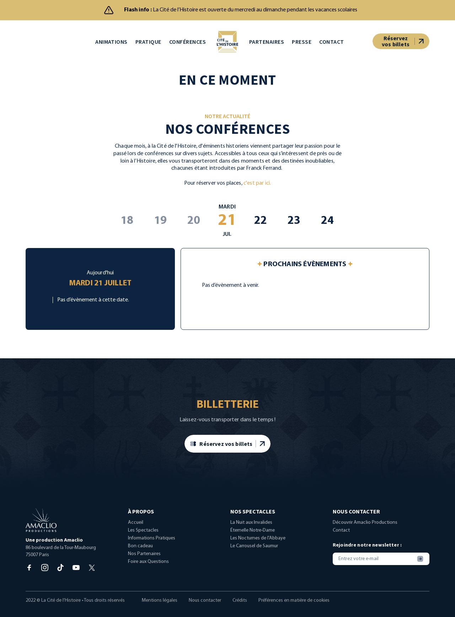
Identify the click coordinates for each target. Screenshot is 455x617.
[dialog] (441, 603)
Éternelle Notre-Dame (252, 534)
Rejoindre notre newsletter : (367, 549)
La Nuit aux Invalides (251, 526)
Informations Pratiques (151, 542)
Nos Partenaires (144, 558)
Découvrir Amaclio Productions (365, 526)
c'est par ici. (257, 187)
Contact (341, 534)
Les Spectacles (143, 534)
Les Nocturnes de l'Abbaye (257, 542)
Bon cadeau (140, 550)
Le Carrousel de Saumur (254, 550)
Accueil (135, 526)
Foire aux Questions (148, 566)
